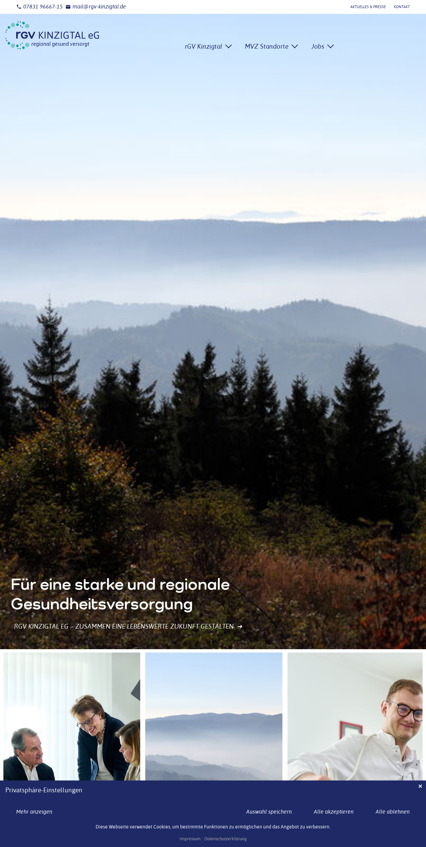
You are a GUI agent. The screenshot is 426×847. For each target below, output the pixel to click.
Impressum (190, 839)
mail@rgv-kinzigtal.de (96, 7)
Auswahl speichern (269, 812)
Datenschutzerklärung (225, 839)
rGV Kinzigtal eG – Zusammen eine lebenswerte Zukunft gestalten (128, 626)
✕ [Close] (420, 786)
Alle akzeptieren (334, 812)
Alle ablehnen (393, 812)
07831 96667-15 (39, 7)
